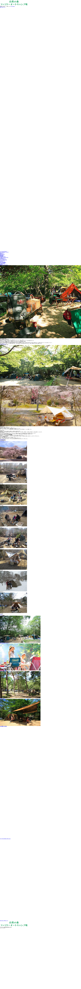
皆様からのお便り (4, 264)
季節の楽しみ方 (2, 254)
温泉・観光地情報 (2, 262)
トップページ (3, 251)
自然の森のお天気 (2, 256)
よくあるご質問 (3, 262)
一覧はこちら (2, 440)
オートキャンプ (2, 252)
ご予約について (4, 257)
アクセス (2, 260)
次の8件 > (1, 614)
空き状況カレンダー (3, 258)
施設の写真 (1, 255)
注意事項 (1, 264)
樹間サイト (1, 253)
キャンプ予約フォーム (3, 259)
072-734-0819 (13, 6)
